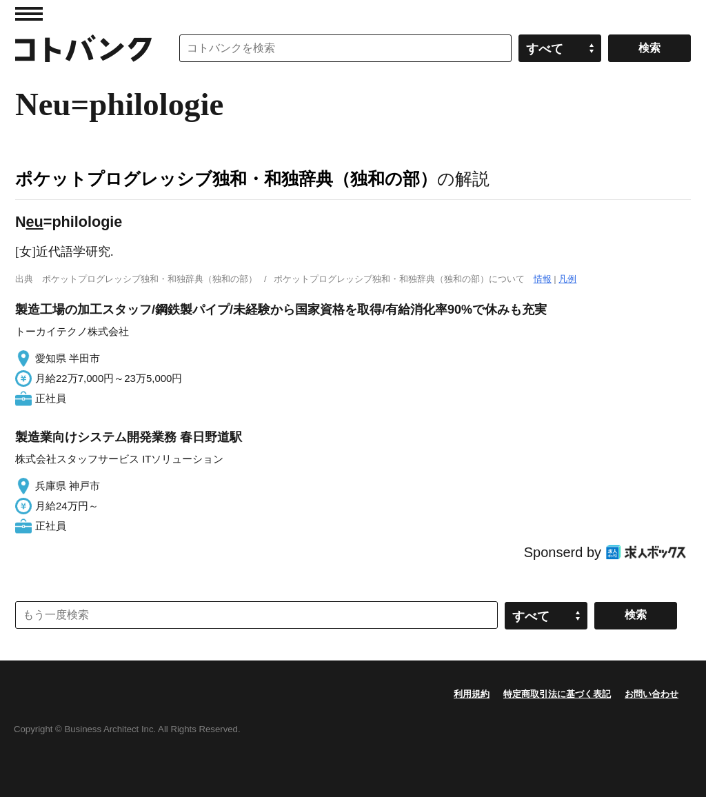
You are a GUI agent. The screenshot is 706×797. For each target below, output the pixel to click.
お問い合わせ (651, 694)
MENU (29, 14)
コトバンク (83, 48)
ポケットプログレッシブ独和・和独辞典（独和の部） (226, 178)
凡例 (567, 279)
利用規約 (472, 694)
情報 (543, 279)
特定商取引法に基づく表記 (557, 694)
